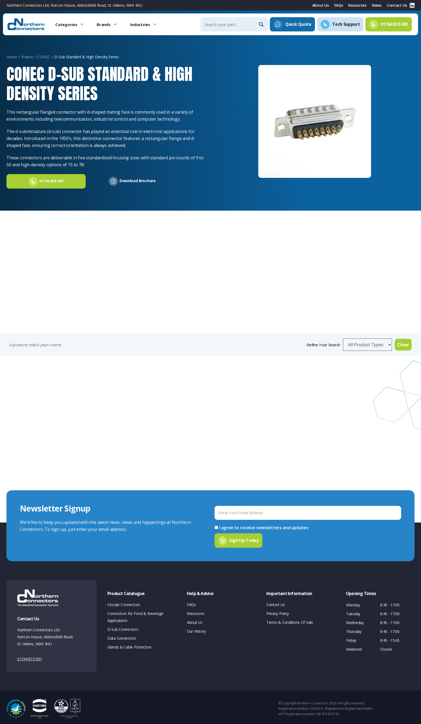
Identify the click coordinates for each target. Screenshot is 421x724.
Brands (110, 24)
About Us (320, 5)
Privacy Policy (277, 611)
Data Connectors (121, 635)
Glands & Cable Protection (129, 644)
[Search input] (230, 24)
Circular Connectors (123, 602)
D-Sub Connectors (122, 626)
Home (11, 56)
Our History (196, 628)
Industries (146, 24)
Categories (72, 24)
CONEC (43, 56)
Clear (403, 344)
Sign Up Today (244, 538)
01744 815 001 (29, 656)
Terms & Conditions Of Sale (289, 619)
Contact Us (397, 5)
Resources (357, 5)
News (377, 5)
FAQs (338, 5)
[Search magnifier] (262, 24)
